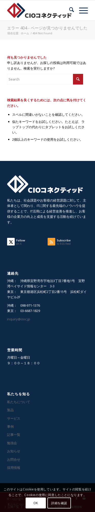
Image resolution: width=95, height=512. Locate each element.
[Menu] (81, 10)
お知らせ (13, 451)
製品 (10, 410)
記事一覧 (13, 434)
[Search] (69, 10)
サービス (13, 418)
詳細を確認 (59, 503)
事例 (10, 426)
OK (35, 503)
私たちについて (18, 402)
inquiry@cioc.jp (18, 319)
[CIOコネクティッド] (39, 10)
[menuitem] (69, 10)
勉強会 (12, 443)
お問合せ (13, 459)
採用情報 (13, 467)
